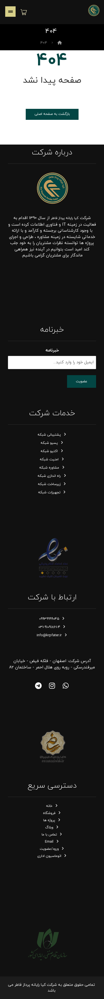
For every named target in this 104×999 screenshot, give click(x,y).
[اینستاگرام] (52, 686)
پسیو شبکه (52, 443)
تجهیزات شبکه (52, 492)
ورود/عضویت (52, 848)
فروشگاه (52, 813)
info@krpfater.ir (52, 635)
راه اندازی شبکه (52, 476)
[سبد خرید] (23, 12)
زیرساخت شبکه (52, 484)
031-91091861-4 (52, 627)
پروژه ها (52, 820)
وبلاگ (52, 827)
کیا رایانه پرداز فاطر (65, 218)
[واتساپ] (66, 686)
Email (52, 841)
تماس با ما (52, 834)
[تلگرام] (38, 686)
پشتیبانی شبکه (52, 434)
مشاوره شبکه (52, 467)
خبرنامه (52, 350)
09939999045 (52, 618)
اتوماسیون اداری (52, 856)
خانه (52, 806)
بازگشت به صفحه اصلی (52, 114)
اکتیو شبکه (52, 451)
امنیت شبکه (52, 459)
